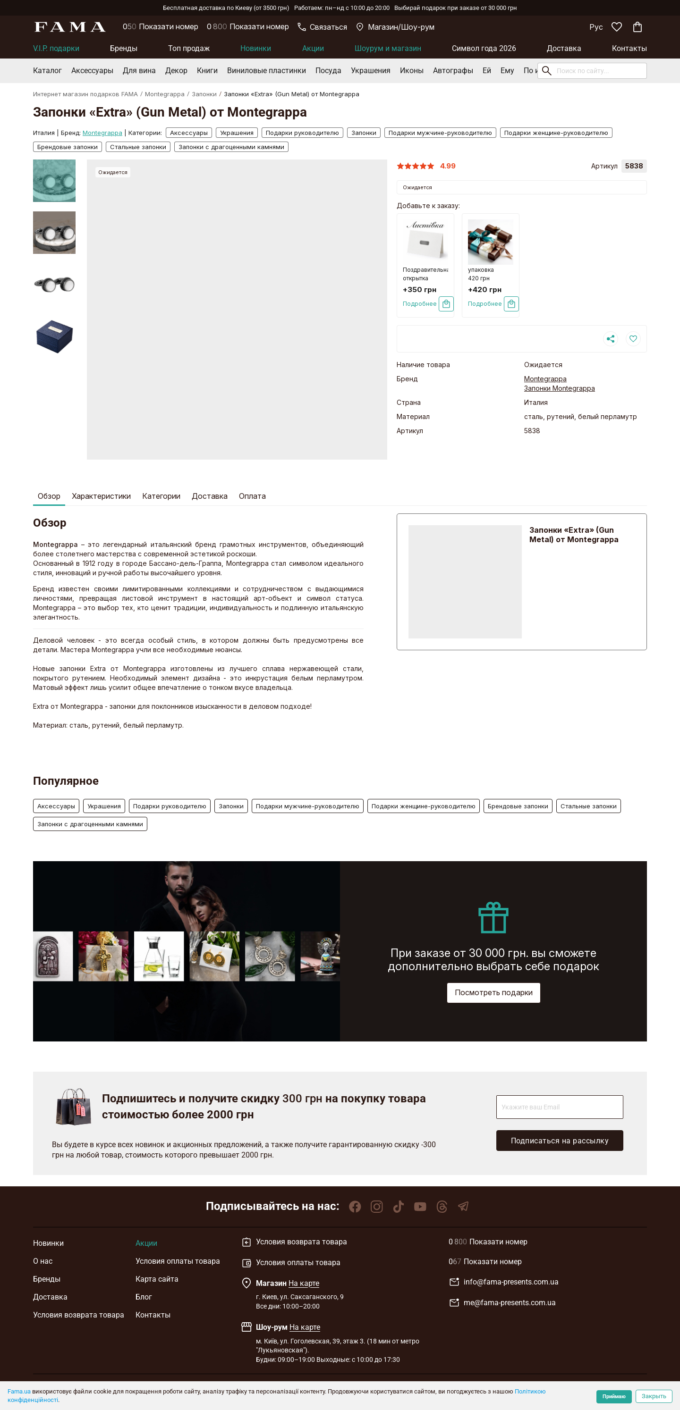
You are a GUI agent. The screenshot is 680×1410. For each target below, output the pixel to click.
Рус (596, 27)
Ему (507, 70)
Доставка (564, 48)
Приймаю (614, 1396)
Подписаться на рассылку (560, 1140)
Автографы (453, 70)
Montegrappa (165, 94)
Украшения (371, 70)
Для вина (139, 70)
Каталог (47, 70)
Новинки (255, 48)
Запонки (204, 94)
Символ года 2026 (484, 48)
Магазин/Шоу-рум (395, 27)
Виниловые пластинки (266, 70)
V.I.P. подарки (56, 48)
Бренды (123, 48)
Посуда (328, 70)
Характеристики (101, 496)
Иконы (412, 70)
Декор (176, 70)
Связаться (322, 27)
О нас (42, 1261)
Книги (207, 70)
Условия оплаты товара (178, 1261)
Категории (161, 496)
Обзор (49, 496)
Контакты (629, 48)
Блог (144, 1296)
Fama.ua (19, 1391)
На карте (304, 1283)
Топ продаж (189, 48)
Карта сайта (157, 1279)
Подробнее (420, 303)
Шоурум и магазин (388, 48)
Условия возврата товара (78, 1314)
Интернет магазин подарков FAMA (85, 94)
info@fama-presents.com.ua (504, 1282)
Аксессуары (92, 70)
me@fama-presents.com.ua (502, 1303)
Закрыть (654, 1396)
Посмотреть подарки (494, 992)
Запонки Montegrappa (559, 388)
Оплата (252, 496)
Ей (487, 70)
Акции (313, 48)
